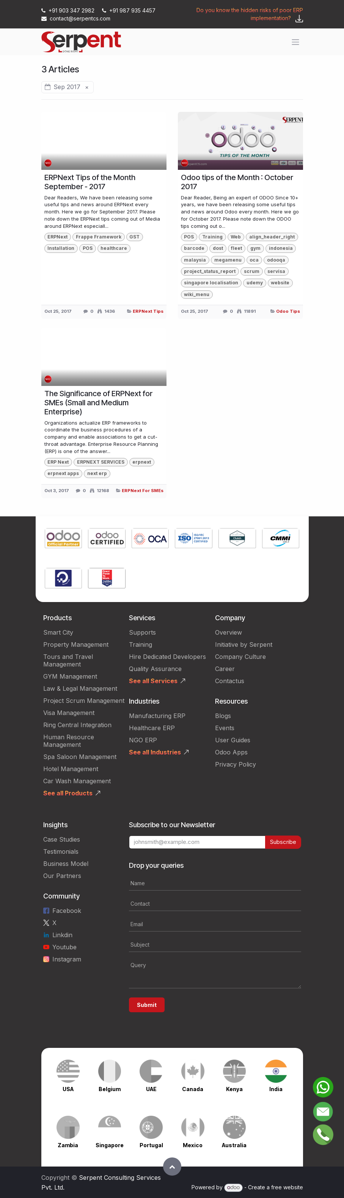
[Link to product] (63, 539)
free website (287, 1187)
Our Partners (62, 876)
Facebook (66, 910)
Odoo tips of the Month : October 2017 (237, 182)
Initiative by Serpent (243, 644)
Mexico (193, 1145)
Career (225, 669)
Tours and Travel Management (68, 660)
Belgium (110, 1089)
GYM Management (70, 676)
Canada (192, 1089)
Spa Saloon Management (79, 757)
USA (68, 1089)
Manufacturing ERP (157, 716)
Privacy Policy (235, 764)
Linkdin (62, 935)
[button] (172, 1166)
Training (140, 644)
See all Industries (155, 752)
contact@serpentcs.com (75, 18)
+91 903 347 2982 (68, 10)
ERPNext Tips (148, 311)
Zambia (68, 1145)
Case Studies (61, 839)
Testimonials (61, 851)
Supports (142, 632)
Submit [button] (147, 1005)
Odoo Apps (231, 752)
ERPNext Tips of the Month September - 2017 (89, 182)
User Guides (232, 740)
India (276, 1089)
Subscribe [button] (283, 841)
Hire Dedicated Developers (167, 656)
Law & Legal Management (80, 688)
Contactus (229, 681)
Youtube (64, 947)
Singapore (110, 1145)
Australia (234, 1145)
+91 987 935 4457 (129, 10)
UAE (151, 1089)
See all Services (153, 681)
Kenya (234, 1089)
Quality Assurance (155, 669)
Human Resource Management (68, 740)
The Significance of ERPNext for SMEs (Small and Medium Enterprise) (98, 402)
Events (224, 728)
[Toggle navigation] (295, 42)
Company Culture (240, 656)
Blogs (223, 716)
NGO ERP (143, 740)
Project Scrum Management (83, 700)
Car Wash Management (77, 781)
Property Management (75, 644)
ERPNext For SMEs (142, 490)
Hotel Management (70, 769)
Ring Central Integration (77, 725)
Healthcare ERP (152, 728)
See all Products (68, 793)
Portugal (151, 1145)
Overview (228, 632)
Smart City (58, 632)
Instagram (66, 959)
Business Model (65, 863)
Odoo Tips (288, 311)
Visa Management (68, 713)
